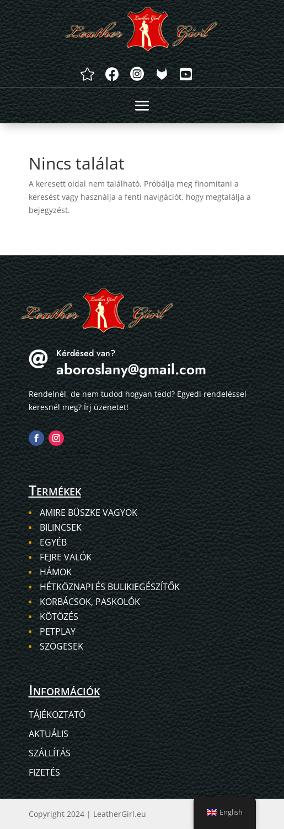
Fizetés (44, 772)
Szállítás (50, 753)
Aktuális (48, 734)
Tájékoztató (57, 714)
